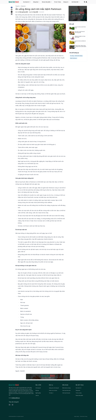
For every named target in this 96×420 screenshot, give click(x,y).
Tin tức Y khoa (57, 2)
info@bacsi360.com (15, 397)
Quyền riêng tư (76, 416)
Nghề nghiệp (38, 392)
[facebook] (12, 7)
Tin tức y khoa (78, 392)
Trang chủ (17, 6)
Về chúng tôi (38, 387)
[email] (12, 10)
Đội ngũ (37, 390)
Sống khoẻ (36, 2)
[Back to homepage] (14, 2)
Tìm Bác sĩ (51, 392)
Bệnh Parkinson (73, 58)
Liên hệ (37, 395)
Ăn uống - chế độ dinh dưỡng (76, 55)
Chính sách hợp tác (66, 392)
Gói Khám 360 (76, 2)
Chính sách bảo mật (66, 390)
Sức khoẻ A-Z (27, 2)
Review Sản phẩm (47, 2)
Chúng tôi (66, 2)
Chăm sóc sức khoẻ (53, 390)
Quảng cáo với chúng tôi (54, 387)
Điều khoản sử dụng (66, 387)
